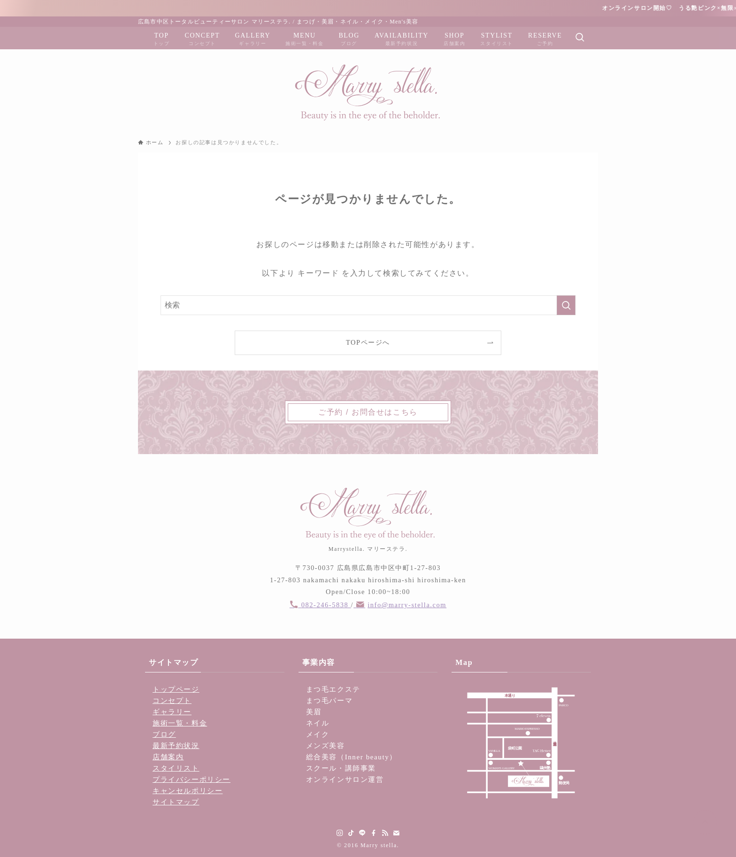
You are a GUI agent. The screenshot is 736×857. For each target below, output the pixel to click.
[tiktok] (351, 833)
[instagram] (340, 833)
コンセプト (172, 700)
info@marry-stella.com (407, 605)
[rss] (385, 833)
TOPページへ (368, 342)
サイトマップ (176, 802)
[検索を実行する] (566, 305)
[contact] (396, 833)
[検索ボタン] (579, 38)
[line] (362, 833)
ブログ (164, 734)
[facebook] (373, 833)
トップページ (176, 689)
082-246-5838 (326, 605)
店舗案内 (168, 757)
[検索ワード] (368, 305)
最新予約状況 (176, 745)
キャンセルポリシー (187, 791)
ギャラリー (172, 712)
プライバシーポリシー (191, 779)
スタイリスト (176, 768)
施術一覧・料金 (180, 723)
